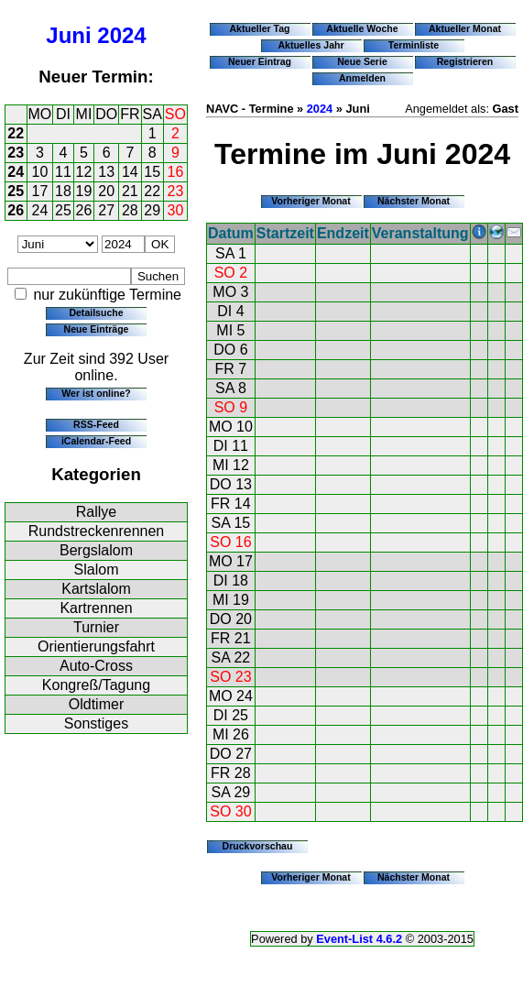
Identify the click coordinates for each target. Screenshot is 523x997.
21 (130, 191)
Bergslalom (96, 550)
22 (15, 133)
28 (130, 210)
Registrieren (465, 61)
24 (15, 172)
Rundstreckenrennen (96, 531)
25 (15, 191)
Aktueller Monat (465, 28)
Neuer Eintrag (259, 61)
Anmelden (362, 77)
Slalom (96, 569)
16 (176, 172)
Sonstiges (96, 723)
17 (40, 191)
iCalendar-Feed (96, 440)
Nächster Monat (413, 200)
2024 (121, 35)
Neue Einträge (96, 328)
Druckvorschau (258, 845)
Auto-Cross (96, 666)
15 (152, 172)
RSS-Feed (96, 424)
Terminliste (413, 44)
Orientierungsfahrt (96, 646)
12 (84, 172)
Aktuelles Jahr (310, 44)
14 (130, 172)
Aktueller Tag (259, 28)
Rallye (96, 512)
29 (152, 210)
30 (176, 210)
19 (84, 191)
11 (63, 172)
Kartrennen (96, 608)
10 (40, 172)
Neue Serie (362, 61)
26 (15, 210)
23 (15, 152)
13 (106, 172)
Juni (68, 35)
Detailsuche (96, 312)
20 (106, 191)
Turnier (96, 627)
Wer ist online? (95, 393)
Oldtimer (96, 704)
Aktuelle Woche (362, 28)
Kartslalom (96, 589)
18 (63, 191)
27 (106, 210)
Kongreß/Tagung (96, 685)
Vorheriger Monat (311, 200)
